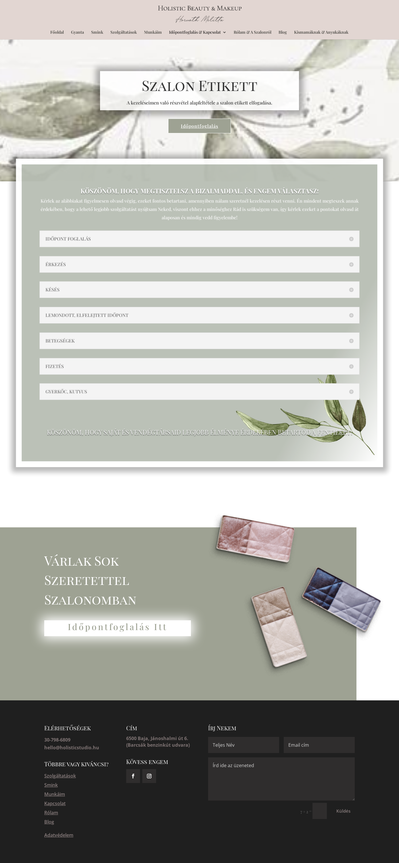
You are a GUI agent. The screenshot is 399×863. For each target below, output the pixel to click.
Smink (97, 32)
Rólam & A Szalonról (252, 32)
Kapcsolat (55, 803)
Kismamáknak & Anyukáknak (321, 32)
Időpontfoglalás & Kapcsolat (195, 32)
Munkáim (153, 32)
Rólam (51, 812)
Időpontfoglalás (199, 126)
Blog (283, 32)
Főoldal (57, 32)
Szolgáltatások (123, 32)
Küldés (343, 811)
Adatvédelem (58, 835)
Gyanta (77, 32)
